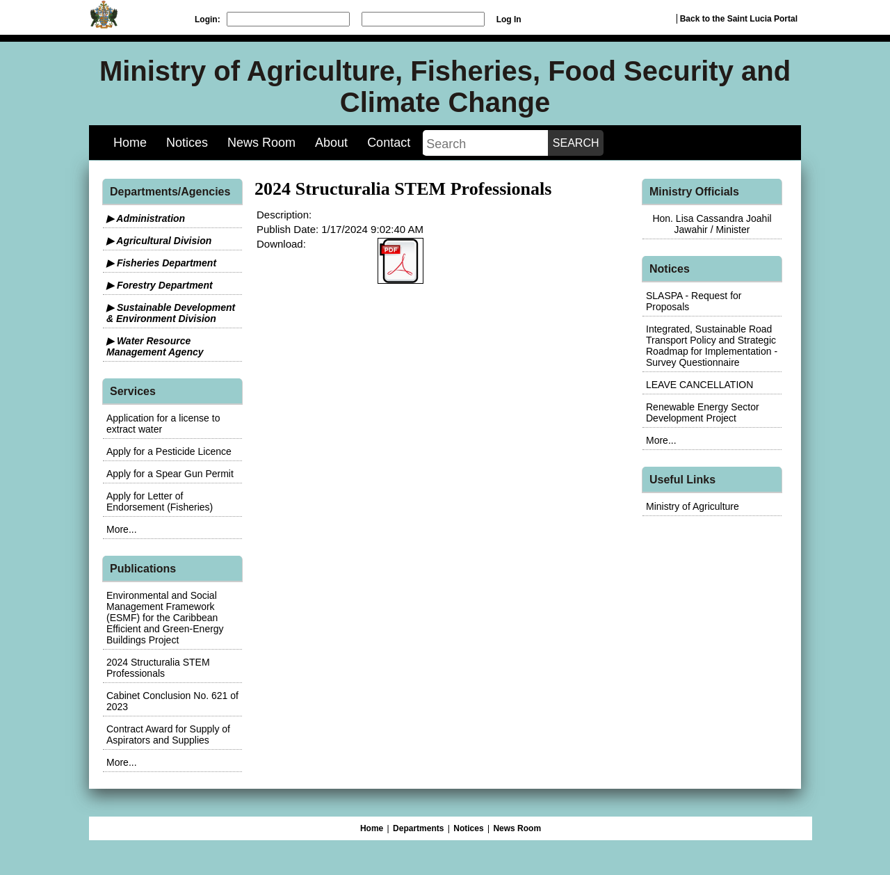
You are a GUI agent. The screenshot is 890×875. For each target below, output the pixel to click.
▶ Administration (145, 218)
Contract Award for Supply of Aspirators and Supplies (168, 734)
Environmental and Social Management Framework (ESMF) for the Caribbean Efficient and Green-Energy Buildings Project (165, 617)
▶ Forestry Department (159, 285)
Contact (388, 143)
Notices (187, 143)
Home (130, 143)
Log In (508, 19)
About (331, 143)
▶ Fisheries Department (161, 262)
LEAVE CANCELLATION (699, 384)
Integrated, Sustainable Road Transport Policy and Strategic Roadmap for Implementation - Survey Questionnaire (711, 345)
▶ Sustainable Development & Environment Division (170, 313)
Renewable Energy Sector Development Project (702, 412)
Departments (418, 828)
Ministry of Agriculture (692, 506)
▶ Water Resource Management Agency (155, 346)
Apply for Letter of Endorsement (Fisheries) (159, 501)
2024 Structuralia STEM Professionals (158, 668)
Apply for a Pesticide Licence (169, 451)
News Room (261, 143)
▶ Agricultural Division (158, 240)
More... (121, 529)
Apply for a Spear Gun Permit (170, 473)
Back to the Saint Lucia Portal (739, 19)
